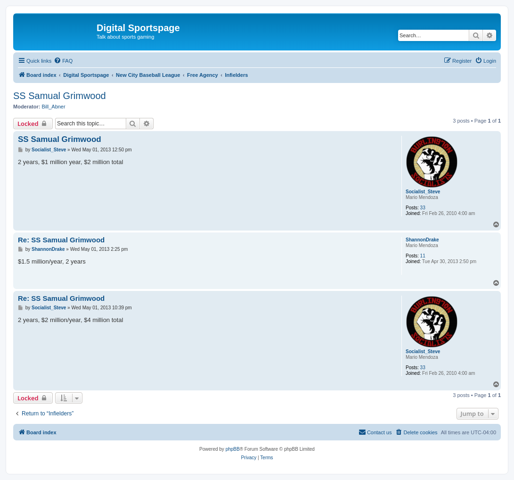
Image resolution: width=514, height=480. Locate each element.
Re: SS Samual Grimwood (61, 240)
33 (422, 207)
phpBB (233, 449)
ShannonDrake (422, 239)
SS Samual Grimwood (59, 96)
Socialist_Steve (423, 191)
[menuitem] (63, 60)
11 (422, 255)
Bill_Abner (53, 106)
